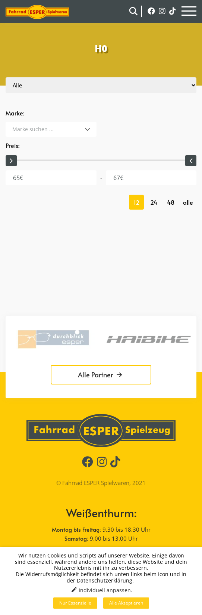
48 (170, 202)
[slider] (11, 160)
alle (188, 202)
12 (136, 202)
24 (153, 202)
